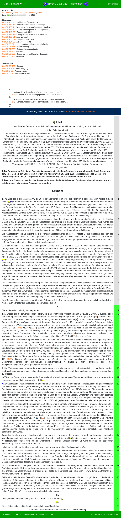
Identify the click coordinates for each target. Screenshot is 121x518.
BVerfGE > (44, 514)
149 (9, 359)
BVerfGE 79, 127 (8, 66)
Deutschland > (30, 514)
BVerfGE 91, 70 (8, 51)
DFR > (17, 514)
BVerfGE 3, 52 (7, 71)
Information (113, 4)
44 (86, 317)
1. (12, 92)
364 (74, 336)
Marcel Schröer (88, 111)
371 (19, 328)
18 (118, 477)
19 (118, 499)
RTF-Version (7, 13)
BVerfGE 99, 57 (8, 44)
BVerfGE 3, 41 (7, 73)
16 (118, 451)
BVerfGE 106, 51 (8, 37)
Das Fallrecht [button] (10, 3)
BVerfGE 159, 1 (8, 27)
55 (96, 317)
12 (118, 384)
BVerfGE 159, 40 (8, 22)
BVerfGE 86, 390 (8, 54)
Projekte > (7, 514)
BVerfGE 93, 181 (8, 47)
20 (118, 506)
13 (118, 404)
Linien (21, 13)
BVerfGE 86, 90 (8, 56)
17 (118, 465)
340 (53, 351)
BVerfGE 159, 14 (8, 25)
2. (12, 95)
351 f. (33, 328)
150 (42, 418)
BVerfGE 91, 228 (8, 49)
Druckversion (30, 13)
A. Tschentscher (73, 111)
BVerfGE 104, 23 (8, 42)
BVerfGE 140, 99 (8, 32)
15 (118, 447)
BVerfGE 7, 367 (8, 68)
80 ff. (53, 514)
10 (118, 368)
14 (118, 435)
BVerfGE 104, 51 (8, 39)
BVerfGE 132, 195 (9, 34)
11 (118, 377)
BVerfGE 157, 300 (9, 30)
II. (58, 306)
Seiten (15, 13)
